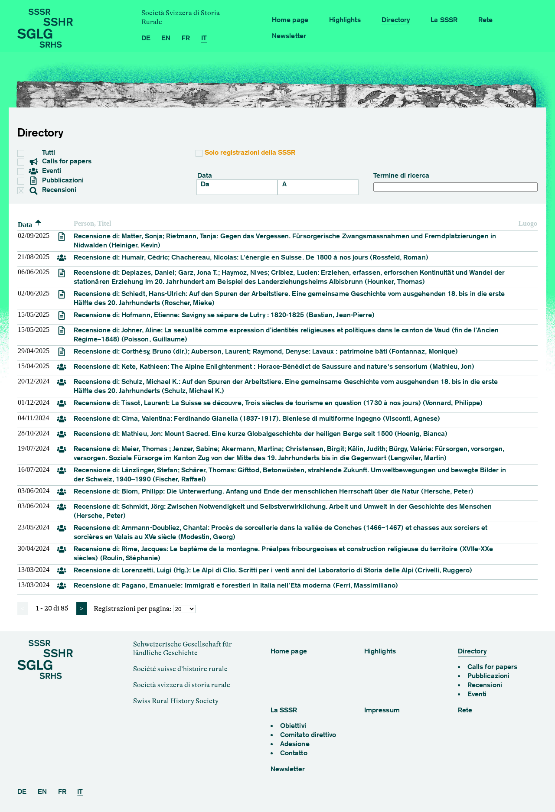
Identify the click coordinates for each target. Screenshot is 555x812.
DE (145, 38)
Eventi (45, 171)
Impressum (382, 710)
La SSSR (444, 20)
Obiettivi (293, 725)
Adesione (295, 744)
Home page (290, 20)
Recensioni (47, 190)
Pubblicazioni (56, 180)
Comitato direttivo (308, 735)
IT (204, 38)
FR (186, 38)
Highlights (345, 20)
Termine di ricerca (455, 181)
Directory (396, 20)
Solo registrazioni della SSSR (250, 152)
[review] (61, 239)
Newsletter (289, 36)
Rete (485, 20)
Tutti (43, 152)
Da (205, 184)
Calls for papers (60, 161)
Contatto (293, 753)
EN (165, 38)
